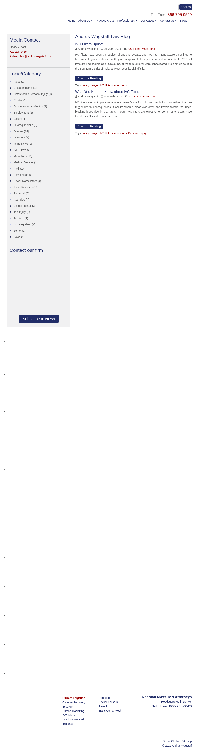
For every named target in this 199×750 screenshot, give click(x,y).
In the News (21, 143)
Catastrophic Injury (73, 702)
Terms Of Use (171, 741)
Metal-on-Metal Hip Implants (73, 721)
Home (71, 20)
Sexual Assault (22, 205)
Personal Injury (137, 133)
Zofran (17, 230)
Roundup (104, 697)
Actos (17, 81)
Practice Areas (105, 20)
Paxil (16, 168)
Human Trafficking (73, 711)
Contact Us (167, 20)
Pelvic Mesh (21, 174)
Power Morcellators (25, 181)
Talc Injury (20, 212)
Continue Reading (89, 78)
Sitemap (187, 741)
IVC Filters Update (89, 44)
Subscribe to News (39, 319)
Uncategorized (22, 224)
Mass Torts (148, 48)
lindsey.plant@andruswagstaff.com (31, 56)
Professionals (126, 20)
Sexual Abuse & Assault (108, 704)
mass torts (120, 85)
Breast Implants (23, 87)
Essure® (67, 706)
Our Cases (147, 20)
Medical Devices (23, 162)
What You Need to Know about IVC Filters (107, 92)
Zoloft (17, 236)
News (183, 20)
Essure (18, 118)
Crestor (18, 100)
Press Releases (23, 187)
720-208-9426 (18, 51)
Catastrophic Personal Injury (31, 94)
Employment (21, 112)
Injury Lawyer (90, 85)
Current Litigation (73, 698)
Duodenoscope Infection (28, 106)
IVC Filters (134, 48)
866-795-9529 (180, 14)
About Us (84, 20)
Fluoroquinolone (23, 125)
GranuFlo (19, 137)
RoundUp (19, 199)
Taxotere (19, 218)
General (18, 131)
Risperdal (19, 193)
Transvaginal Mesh (110, 710)
